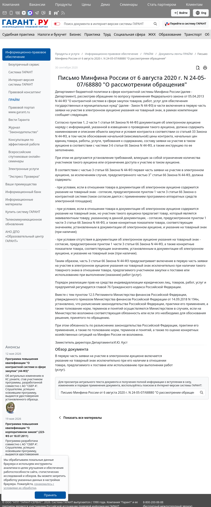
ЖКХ (152, 34)
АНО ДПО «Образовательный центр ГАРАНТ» (24, 236)
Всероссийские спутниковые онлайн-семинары (24, 156)
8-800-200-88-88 (153, 502)
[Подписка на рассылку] (4, 13)
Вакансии (37, 4)
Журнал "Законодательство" (23, 129)
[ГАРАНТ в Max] (30, 12)
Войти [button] (181, 13)
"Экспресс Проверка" (24, 176)
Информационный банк (23, 192)
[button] (185, 23)
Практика (92, 34)
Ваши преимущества (21, 184)
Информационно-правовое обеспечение (25, 54)
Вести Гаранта (19, 120)
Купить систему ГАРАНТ (22, 212)
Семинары (128, 4)
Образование (170, 34)
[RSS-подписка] (63, 13)
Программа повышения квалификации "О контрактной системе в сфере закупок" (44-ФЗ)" (25, 365)
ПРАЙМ (14, 100)
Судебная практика (18, 34)
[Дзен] (24, 13)
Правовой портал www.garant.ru (21, 109)
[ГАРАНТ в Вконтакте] (17, 13)
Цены (86, 4)
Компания (10, 4)
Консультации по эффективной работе (24, 142)
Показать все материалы (80, 417)
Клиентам (194, 4)
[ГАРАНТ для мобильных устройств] (11, 13)
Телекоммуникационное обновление (23, 221)
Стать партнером (161, 4)
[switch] (57, 23)
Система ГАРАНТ (20, 72)
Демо (105, 4)
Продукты (63, 4)
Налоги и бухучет (52, 34)
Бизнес (75, 34)
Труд (107, 34)
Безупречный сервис (23, 64)
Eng (200, 13)
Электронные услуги (23, 169)
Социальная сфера (129, 34)
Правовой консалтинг (24, 92)
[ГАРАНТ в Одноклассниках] (50, 13)
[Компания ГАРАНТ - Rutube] (56, 13)
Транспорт (193, 34)
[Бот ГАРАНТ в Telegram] (43, 13)
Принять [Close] (50, 495)
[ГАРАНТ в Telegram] (37, 13)
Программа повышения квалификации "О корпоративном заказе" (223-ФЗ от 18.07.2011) (25, 430)
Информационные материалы (19, 201)
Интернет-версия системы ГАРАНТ (21, 82)
